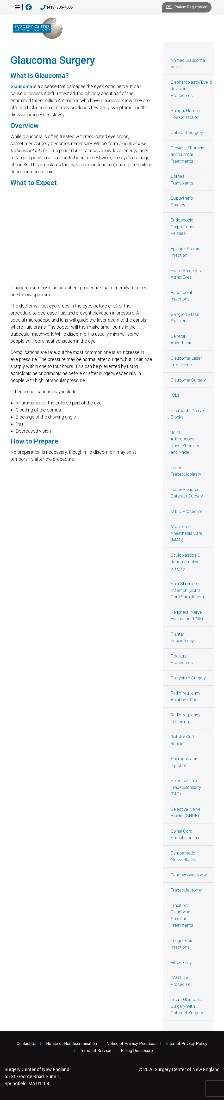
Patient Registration (186, 7)
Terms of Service (95, 1051)
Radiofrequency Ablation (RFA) (185, 696)
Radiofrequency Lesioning (185, 718)
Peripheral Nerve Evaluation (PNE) (187, 616)
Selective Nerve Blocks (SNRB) (186, 813)
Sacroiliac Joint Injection (185, 762)
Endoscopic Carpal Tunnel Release (183, 226)
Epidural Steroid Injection (185, 252)
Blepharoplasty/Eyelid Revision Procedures (191, 88)
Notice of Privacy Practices (132, 1044)
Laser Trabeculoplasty (186, 471)
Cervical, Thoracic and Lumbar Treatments (187, 154)
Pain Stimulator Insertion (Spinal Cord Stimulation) (187, 590)
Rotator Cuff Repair (183, 740)
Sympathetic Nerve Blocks (183, 856)
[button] (17, 7)
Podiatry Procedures (182, 659)
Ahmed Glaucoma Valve (188, 64)
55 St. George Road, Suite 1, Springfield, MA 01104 (36, 1076)
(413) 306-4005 (56, 7)
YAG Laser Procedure (181, 981)
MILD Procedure (186, 511)
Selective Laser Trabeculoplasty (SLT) (186, 787)
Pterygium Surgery (188, 677)
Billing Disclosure (137, 1051)
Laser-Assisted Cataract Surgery (187, 493)
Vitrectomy (181, 962)
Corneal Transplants (182, 180)
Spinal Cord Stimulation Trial (186, 834)
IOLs (175, 395)
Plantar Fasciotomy (182, 637)
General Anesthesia (181, 340)
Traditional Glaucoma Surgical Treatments (182, 915)
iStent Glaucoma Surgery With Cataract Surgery (187, 1006)
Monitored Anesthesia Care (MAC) (186, 533)
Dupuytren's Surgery (182, 201)
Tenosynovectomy (189, 874)
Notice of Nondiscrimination (71, 1044)
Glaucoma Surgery (188, 380)
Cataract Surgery (187, 132)
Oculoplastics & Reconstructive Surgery (185, 561)
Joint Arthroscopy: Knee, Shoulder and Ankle (185, 442)
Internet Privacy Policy (186, 1044)
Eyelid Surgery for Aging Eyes (187, 274)
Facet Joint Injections (181, 296)
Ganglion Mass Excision (185, 318)
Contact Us (26, 1044)
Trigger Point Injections (183, 944)
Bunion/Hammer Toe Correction (187, 114)
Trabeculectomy (186, 890)
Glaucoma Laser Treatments (186, 361)
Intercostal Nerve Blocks (187, 414)
